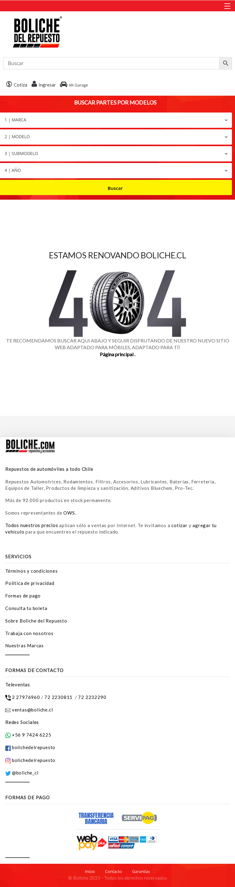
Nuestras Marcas (24, 645)
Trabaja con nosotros (29, 633)
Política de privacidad (29, 583)
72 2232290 (92, 697)
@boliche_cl (25, 772)
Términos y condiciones (31, 571)
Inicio (90, 871)
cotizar (179, 525)
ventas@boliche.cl (32, 709)
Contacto (113, 871)
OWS (69, 513)
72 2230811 (59, 697)
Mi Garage (74, 85)
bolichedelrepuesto (33, 747)
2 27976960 (26, 697)
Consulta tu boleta (26, 608)
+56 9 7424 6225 (31, 734)
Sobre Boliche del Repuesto (36, 620)
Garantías (141, 871)
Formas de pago (23, 595)
